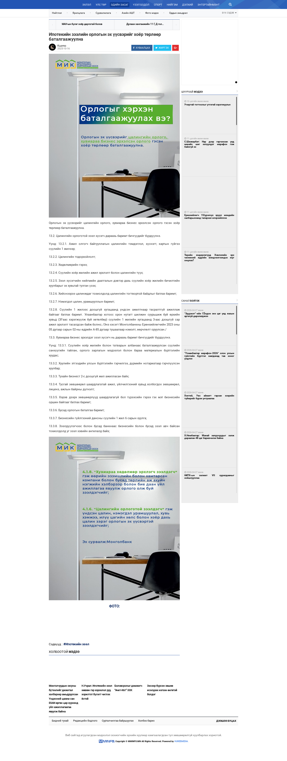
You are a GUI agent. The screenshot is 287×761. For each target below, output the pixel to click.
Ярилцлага (79, 13)
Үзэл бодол (141, 4)
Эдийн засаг (119, 4)
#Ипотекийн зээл (76, 644)
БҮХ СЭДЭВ (229, 12)
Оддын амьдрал (178, 13)
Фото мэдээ (151, 13)
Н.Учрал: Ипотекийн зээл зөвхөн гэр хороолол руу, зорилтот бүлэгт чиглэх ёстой (97, 692)
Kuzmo (61, 45)
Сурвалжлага (103, 13)
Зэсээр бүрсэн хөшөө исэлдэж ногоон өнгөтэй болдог (162, 690)
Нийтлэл (57, 13)
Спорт (158, 4)
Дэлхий (187, 4)
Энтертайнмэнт (209, 4)
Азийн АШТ (128, 13)
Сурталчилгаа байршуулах (118, 720)
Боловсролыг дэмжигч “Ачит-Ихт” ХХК (128, 687)
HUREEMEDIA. (181, 741)
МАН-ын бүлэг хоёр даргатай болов (82, 24)
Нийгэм (172, 4)
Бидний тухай (60, 720)
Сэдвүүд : (56, 644)
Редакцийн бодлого (85, 720)
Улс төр (101, 4)
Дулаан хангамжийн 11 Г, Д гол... (145, 24)
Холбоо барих (146, 720)
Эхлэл (86, 4)
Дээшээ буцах (226, 720)
